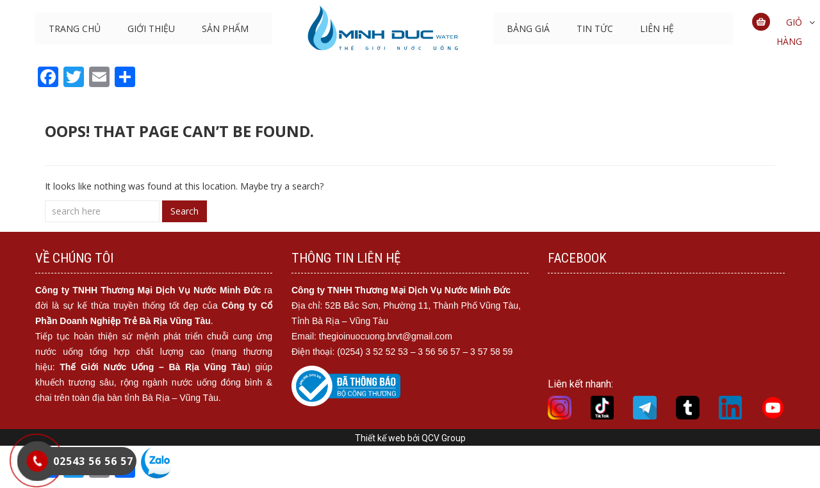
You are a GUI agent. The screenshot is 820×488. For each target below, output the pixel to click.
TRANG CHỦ (75, 28)
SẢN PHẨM (225, 28)
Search (184, 211)
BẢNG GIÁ (528, 28)
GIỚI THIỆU (151, 28)
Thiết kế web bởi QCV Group (410, 438)
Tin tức (595, 28)
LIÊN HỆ (657, 28)
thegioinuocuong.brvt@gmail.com (385, 336)
